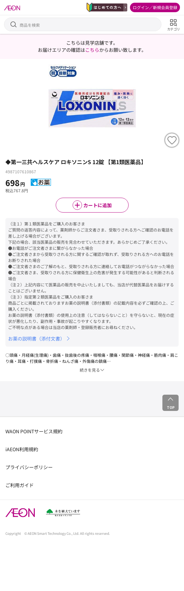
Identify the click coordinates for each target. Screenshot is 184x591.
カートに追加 (92, 205)
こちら (92, 49)
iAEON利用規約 (21, 449)
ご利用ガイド (19, 485)
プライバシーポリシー (29, 467)
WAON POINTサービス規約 (33, 431)
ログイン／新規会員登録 (155, 7)
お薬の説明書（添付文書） (39, 338)
